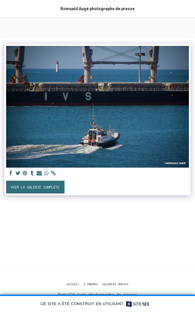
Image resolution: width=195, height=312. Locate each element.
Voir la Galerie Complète (35, 187)
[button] (6, 8)
